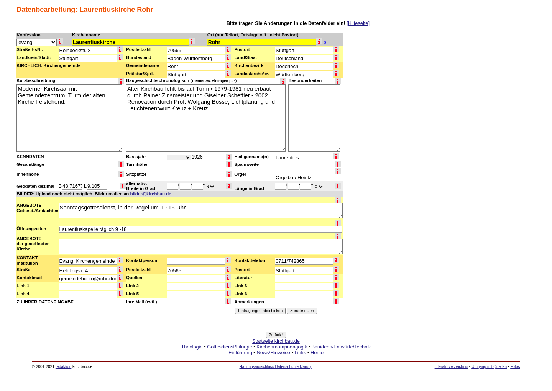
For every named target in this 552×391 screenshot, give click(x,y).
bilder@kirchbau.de (150, 193)
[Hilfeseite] (358, 23)
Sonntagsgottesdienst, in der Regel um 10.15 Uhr (201, 210)
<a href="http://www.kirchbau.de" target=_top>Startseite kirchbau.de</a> (276, 355)
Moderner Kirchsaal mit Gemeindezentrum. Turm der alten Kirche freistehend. (69, 118)
